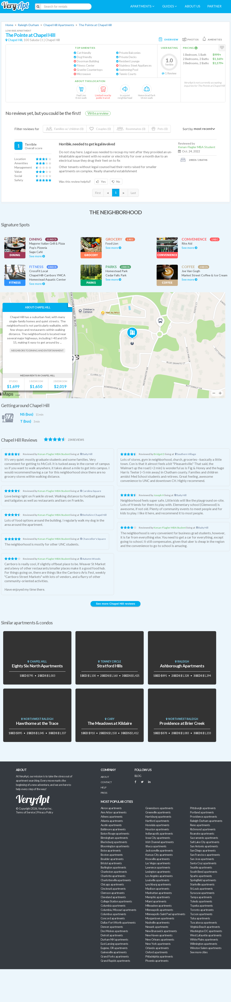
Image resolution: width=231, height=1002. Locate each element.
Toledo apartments (201, 901)
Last (133, 193)
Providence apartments (203, 816)
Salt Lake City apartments (204, 842)
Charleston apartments (114, 871)
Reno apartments (200, 825)
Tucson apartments (201, 914)
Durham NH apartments (114, 939)
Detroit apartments (112, 935)
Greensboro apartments (159, 808)
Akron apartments (111, 808)
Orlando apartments (157, 948)
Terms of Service (25, 812)
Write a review (98, 113)
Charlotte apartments (113, 876)
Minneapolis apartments (159, 910)
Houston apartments (157, 829)
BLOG (138, 776)
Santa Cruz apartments (203, 863)
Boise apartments (111, 850)
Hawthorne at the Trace (37, 723)
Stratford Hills (109, 665)
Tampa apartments (201, 897)
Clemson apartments (112, 893)
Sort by (188, 129)
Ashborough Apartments (182, 665)
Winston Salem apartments (205, 948)
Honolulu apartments (157, 825)
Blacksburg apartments (114, 842)
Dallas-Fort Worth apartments (118, 922)
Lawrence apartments (157, 867)
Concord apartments (113, 918)
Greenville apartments (158, 812)
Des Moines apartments (114, 931)
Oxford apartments (156, 952)
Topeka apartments (201, 905)
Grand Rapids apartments (115, 960)
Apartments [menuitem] (142, 6)
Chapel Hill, (15, 40)
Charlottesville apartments (116, 880)
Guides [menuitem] (169, 6)
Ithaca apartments (155, 846)
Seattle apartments (201, 867)
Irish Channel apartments (159, 842)
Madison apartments (157, 888)
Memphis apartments (157, 897)
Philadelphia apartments (159, 956)
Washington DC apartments (206, 931)
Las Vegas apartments (157, 863)
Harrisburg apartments (158, 816)
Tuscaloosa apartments (203, 922)
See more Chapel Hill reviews (115, 603)
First (98, 193)
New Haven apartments (158, 935)
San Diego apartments (203, 850)
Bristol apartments (111, 863)
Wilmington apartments (203, 943)
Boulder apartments (112, 859)
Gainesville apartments (114, 952)
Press (104, 792)
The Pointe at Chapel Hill (95, 25)
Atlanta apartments (112, 820)
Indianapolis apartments (159, 833)
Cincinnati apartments (113, 888)
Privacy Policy (45, 812)
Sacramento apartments (204, 837)
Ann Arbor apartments (113, 812)
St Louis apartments (201, 888)
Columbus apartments (113, 914)
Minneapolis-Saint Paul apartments (165, 914)
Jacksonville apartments (159, 850)
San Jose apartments (202, 859)
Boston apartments (112, 854)
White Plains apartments (204, 939)
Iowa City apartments (157, 837)
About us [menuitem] (192, 6)
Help (103, 787)
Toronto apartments (201, 910)
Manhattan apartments (158, 893)
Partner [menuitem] (214, 6)
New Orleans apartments (159, 939)
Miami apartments (155, 901)
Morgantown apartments (159, 918)
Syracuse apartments (202, 893)
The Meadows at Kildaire (110, 723)
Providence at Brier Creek (182, 723)
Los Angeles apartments (159, 876)
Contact (106, 782)
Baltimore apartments (113, 829)
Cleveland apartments (113, 897)
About (105, 776)
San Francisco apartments (205, 854)
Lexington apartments (157, 871)
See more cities (198, 952)
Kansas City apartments (159, 854)
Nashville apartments (157, 922)
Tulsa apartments (200, 918)
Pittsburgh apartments (203, 808)
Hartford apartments (157, 820)
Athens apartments (111, 816)
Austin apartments (111, 825)
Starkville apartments (202, 884)
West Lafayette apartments (205, 935)
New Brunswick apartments (161, 931)
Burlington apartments (113, 867)
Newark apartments (156, 926)
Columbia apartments (113, 905)
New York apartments (158, 943)
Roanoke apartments (202, 833)
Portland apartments (202, 812)
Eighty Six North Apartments (37, 665)
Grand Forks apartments (115, 956)
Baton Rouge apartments (115, 833)
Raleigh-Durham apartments (206, 820)
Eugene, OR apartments (114, 948)
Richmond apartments (203, 829)
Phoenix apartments (156, 960)
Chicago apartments (112, 884)
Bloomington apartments (115, 846)
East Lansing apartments (114, 943)
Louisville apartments (157, 880)
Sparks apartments (201, 876)
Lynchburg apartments (158, 884)
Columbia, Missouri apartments (118, 910)
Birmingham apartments (114, 837)
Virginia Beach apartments (205, 926)
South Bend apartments (203, 871)
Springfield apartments (203, 880)
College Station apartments (116, 901)
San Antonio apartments (204, 846)
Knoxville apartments (157, 859)
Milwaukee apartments (158, 905)
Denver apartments (112, 926)
